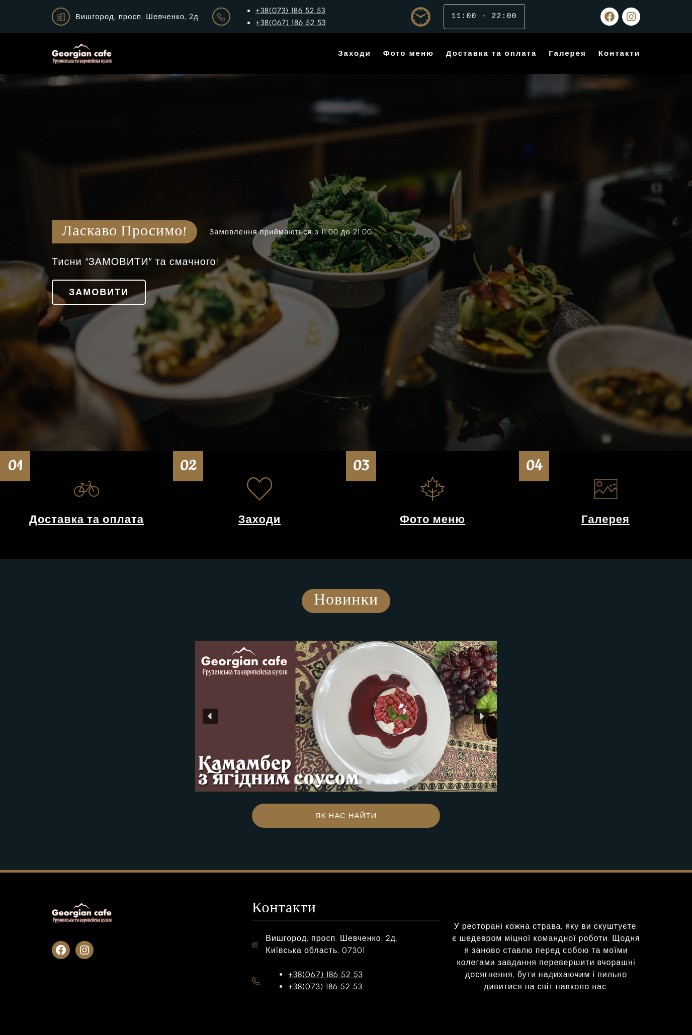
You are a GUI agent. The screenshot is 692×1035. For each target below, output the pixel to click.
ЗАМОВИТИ (99, 292)
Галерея (605, 519)
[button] (210, 716)
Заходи (259, 519)
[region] (346, 716)
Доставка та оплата (86, 519)
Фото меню (432, 519)
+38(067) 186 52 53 (290, 22)
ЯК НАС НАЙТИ (346, 815)
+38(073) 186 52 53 (290, 10)
